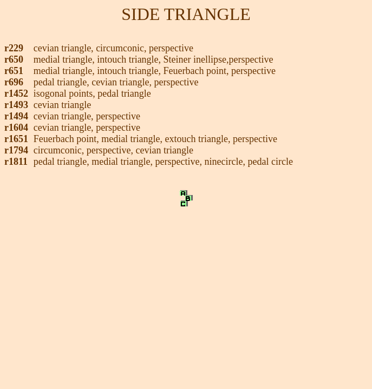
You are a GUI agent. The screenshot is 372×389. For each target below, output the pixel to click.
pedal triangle (124, 93)
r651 (13, 70)
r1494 (16, 116)
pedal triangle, (63, 82)
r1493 (16, 104)
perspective (171, 48)
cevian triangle (62, 104)
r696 (13, 82)
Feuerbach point (195, 70)
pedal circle (270, 161)
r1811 (16, 161)
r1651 (16, 138)
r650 (13, 59)
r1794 (16, 150)
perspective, (111, 150)
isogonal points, (66, 93)
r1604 (16, 127)
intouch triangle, (130, 59)
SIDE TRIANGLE (186, 14)
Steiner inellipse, (196, 59)
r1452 (16, 93)
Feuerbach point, (67, 138)
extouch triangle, (199, 138)
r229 (13, 48)
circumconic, (122, 48)
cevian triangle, (65, 48)
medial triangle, (65, 59)
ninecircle (224, 161)
